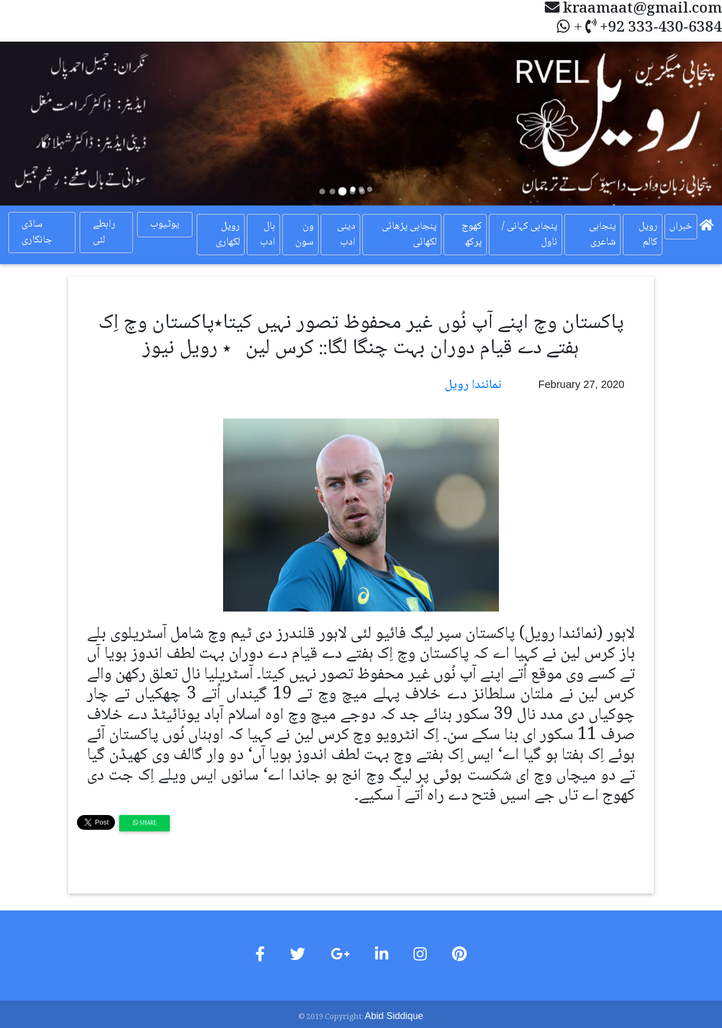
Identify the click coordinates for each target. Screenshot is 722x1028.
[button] (54, 124)
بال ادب (267, 234)
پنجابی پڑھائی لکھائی (409, 234)
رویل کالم (648, 234)
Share (145, 823)
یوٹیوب (164, 225)
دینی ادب (346, 234)
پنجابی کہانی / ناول (529, 234)
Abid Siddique (393, 1016)
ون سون (304, 234)
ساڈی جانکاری (37, 232)
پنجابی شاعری (602, 234)
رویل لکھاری (228, 234)
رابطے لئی (104, 232)
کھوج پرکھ (471, 234)
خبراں (680, 227)
